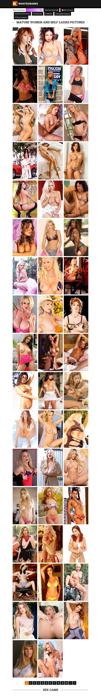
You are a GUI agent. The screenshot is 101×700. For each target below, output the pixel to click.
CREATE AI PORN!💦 (34, 10)
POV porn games (21, 17)
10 (66, 683)
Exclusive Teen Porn (22, 14)
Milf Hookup (67, 10)
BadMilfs (48, 14)
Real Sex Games (51, 10)
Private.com (37, 14)
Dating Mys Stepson (63, 14)
